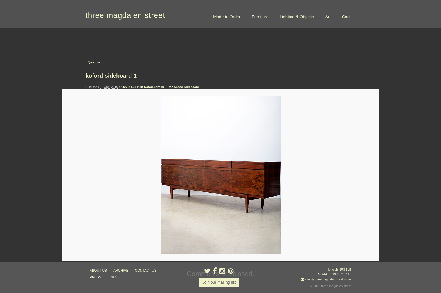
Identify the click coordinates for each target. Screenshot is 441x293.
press (95, 277)
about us (98, 270)
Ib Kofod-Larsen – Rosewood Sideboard (169, 87)
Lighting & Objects (297, 16)
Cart (346, 16)
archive (120, 270)
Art (327, 16)
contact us (146, 270)
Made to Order (226, 16)
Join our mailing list (219, 282)
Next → (94, 62)
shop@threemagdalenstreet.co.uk (328, 279)
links (113, 277)
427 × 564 (129, 87)
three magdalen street (125, 15)
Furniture (260, 16)
